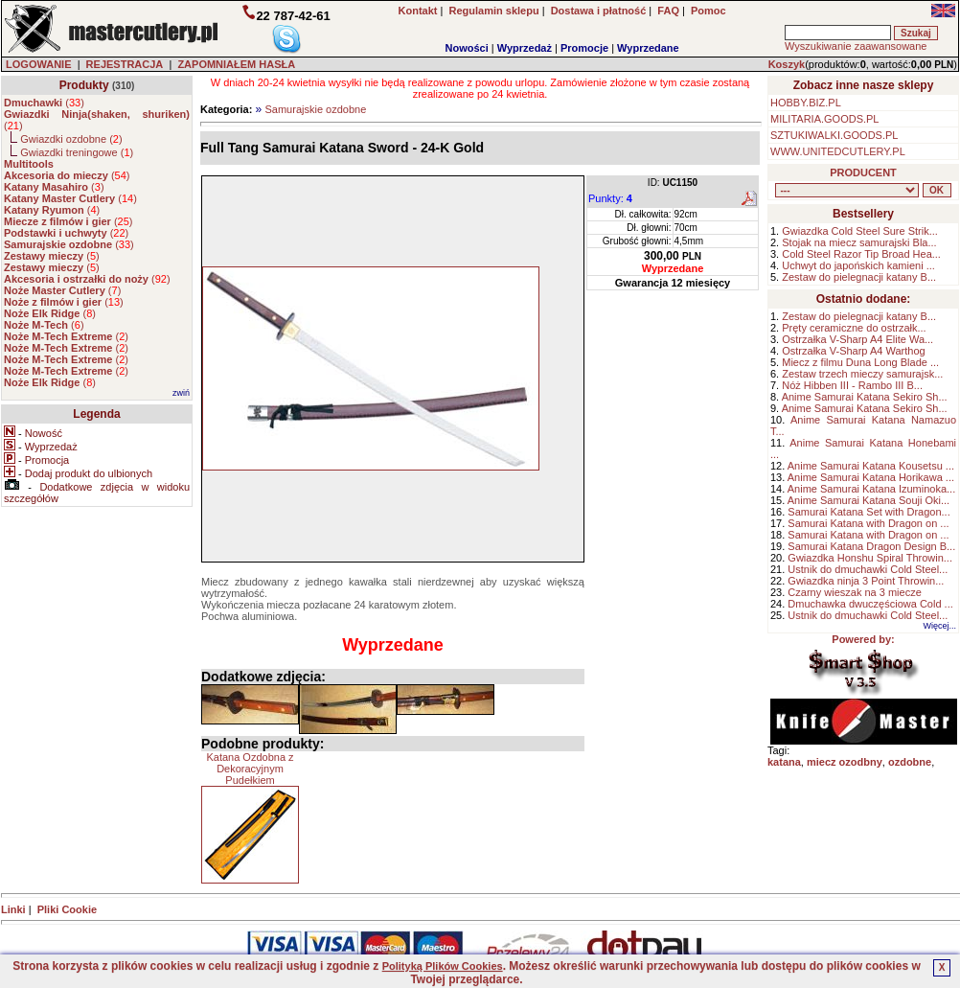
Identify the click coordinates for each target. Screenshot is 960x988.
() (44, 102)
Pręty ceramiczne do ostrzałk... (854, 327)
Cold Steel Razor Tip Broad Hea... (861, 254)
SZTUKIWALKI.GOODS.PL (834, 135)
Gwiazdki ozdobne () (71, 139)
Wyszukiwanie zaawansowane (855, 46)
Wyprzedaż (524, 48)
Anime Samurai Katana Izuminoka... (871, 488)
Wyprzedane (648, 48)
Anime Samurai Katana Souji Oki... (868, 500)
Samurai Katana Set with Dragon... (868, 511)
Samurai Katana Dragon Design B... (871, 546)
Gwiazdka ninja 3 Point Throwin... (866, 580)
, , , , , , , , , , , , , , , (847, 190)
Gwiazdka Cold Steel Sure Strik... (860, 231)
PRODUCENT (863, 172)
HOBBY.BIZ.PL (805, 102)
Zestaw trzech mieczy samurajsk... (862, 373)
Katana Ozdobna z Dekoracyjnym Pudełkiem (249, 768)
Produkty (84, 85)
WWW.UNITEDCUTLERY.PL (837, 151)
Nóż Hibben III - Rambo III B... (852, 385)
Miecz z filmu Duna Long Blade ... (860, 362)
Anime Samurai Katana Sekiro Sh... (865, 396)
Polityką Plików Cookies (442, 966)
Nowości (467, 48)
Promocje (584, 48)
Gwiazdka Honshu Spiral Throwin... (870, 557)
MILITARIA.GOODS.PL (825, 119)
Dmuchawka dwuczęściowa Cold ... (870, 603)
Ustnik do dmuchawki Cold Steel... (868, 569)
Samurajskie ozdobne (315, 109)
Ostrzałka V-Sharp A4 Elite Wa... (857, 339)
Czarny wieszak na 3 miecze (854, 592)
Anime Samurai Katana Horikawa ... (871, 477)
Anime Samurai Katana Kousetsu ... (871, 465)
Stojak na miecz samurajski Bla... (859, 242)
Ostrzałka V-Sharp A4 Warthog (853, 350)
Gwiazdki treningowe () (76, 152)
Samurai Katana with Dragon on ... (868, 523)
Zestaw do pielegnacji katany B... (859, 277)
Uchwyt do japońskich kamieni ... (858, 265)
